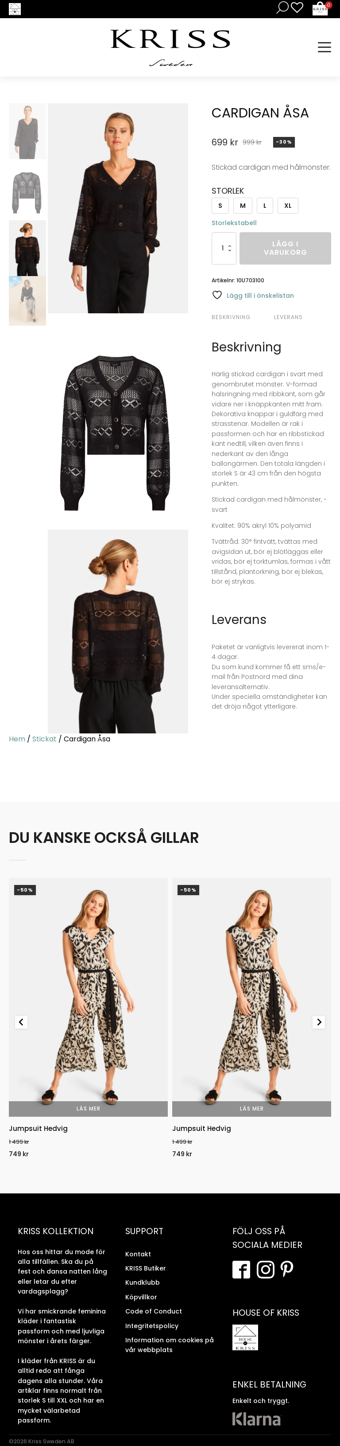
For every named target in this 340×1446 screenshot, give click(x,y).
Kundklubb (142, 1282)
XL (288, 205)
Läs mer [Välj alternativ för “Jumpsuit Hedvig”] (88, 1108)
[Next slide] (319, 1022)
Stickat (44, 739)
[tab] (242, 317)
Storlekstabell (234, 222)
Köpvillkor (141, 1297)
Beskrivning (231, 317)
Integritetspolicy (151, 1325)
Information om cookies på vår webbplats (169, 1345)
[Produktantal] (224, 248)
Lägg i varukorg (285, 248)
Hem (17, 739)
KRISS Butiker (145, 1268)
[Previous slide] (21, 1022)
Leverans (288, 317)
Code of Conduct (153, 1311)
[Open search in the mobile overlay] (280, 7)
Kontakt (138, 1254)
